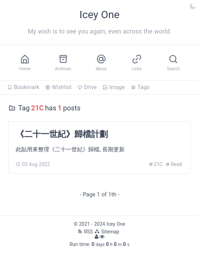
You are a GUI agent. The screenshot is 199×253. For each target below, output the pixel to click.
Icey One (115, 224)
